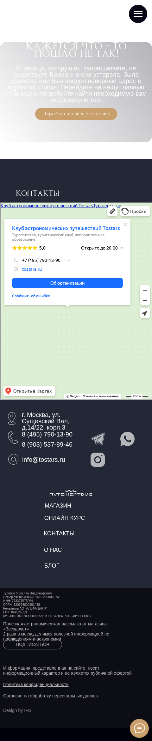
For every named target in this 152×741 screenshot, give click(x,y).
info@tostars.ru (43, 459)
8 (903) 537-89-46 (47, 444)
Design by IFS (17, 710)
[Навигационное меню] (138, 14)
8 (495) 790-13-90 (47, 434)
